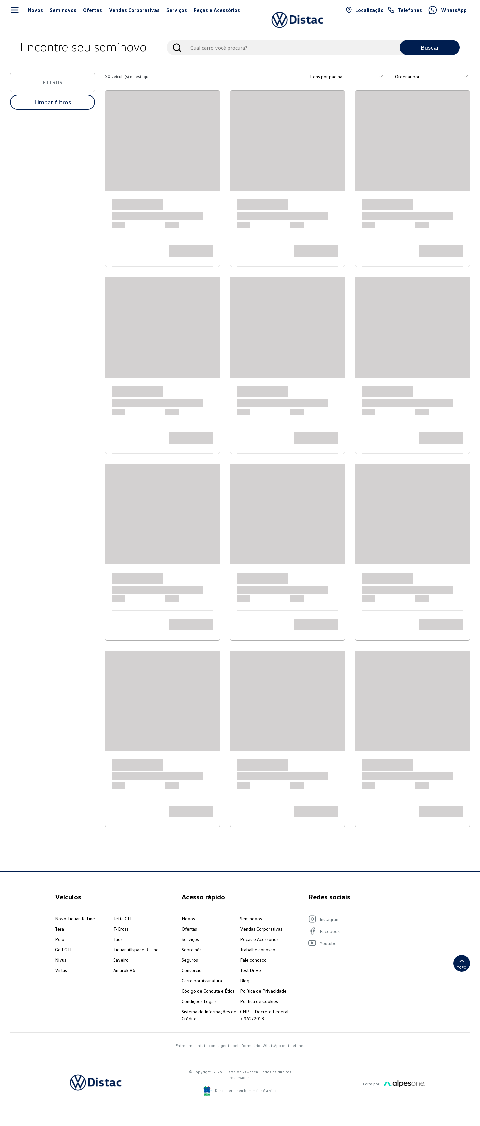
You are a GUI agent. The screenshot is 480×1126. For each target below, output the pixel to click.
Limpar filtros (52, 102)
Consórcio (192, 970)
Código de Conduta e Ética (208, 991)
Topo (461, 963)
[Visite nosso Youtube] (363, 943)
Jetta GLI (122, 918)
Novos (188, 918)
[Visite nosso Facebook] (363, 931)
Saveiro (121, 960)
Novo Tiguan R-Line (75, 918)
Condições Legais (199, 1001)
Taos (118, 939)
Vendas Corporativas (261, 929)
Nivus (60, 960)
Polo (59, 939)
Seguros (190, 960)
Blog (244, 980)
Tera (59, 929)
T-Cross (121, 929)
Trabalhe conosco (257, 949)
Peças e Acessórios (259, 939)
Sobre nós (192, 949)
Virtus (61, 970)
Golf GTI (63, 949)
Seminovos (251, 918)
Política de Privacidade (263, 991)
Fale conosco (253, 960)
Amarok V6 (124, 970)
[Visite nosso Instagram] (363, 919)
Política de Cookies (259, 1001)
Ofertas (189, 929)
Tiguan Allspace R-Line (136, 949)
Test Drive (250, 970)
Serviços (190, 939)
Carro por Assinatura (202, 980)
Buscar (430, 47)
